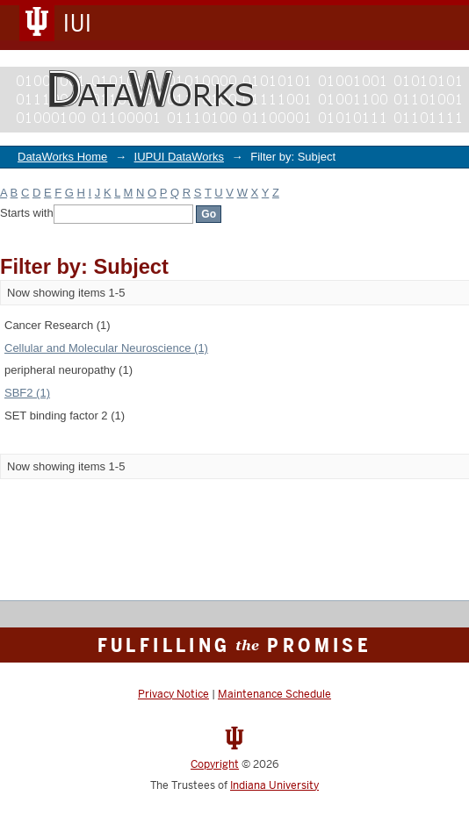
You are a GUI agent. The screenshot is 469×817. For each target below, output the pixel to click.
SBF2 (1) (27, 392)
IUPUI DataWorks (179, 156)
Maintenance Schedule (274, 694)
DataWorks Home (62, 156)
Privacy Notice (173, 694)
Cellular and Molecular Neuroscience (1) (106, 348)
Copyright (215, 764)
